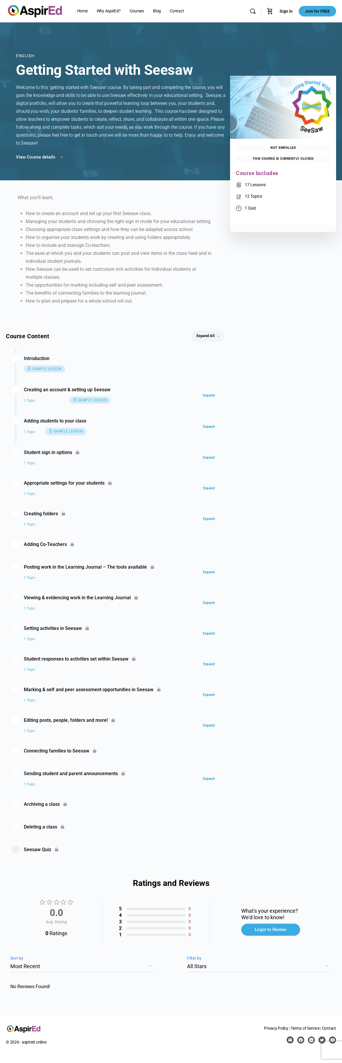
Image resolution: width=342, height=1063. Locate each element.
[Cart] (270, 11)
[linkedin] (311, 1040)
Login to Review (270, 929)
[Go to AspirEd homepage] (35, 10)
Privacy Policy (276, 1028)
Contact (329, 1028)
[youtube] (332, 1040)
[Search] (253, 11)
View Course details (40, 157)
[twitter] (322, 1040)
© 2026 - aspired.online (26, 1042)
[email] (290, 1040)
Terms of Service (305, 1028)
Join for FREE (317, 11)
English (25, 55)
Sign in (286, 11)
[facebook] (300, 1040)
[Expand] (207, 395)
